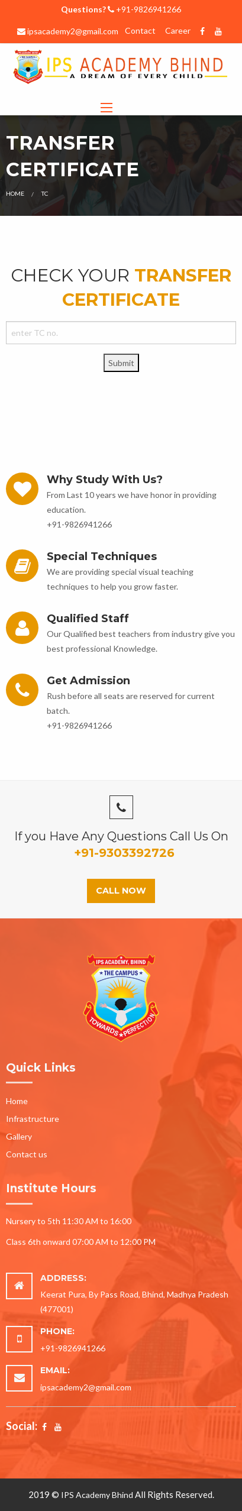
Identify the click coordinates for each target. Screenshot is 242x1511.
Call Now (121, 890)
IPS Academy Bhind (97, 1495)
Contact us (26, 1154)
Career (178, 30)
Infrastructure (32, 1119)
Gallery (19, 1136)
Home (15, 193)
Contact (140, 30)
